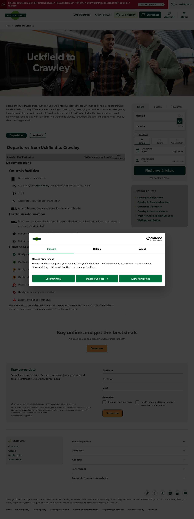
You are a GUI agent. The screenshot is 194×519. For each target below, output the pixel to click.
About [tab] (142, 249)
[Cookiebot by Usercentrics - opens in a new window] (148, 239)
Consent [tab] (51, 249)
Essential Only (53, 278)
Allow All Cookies (140, 278)
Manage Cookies (97, 278)
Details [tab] (97, 249)
